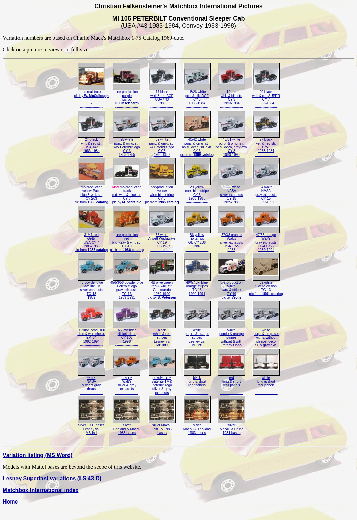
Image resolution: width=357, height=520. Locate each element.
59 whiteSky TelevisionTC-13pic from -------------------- (266, 288)
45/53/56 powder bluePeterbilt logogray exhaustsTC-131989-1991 (126, 288)
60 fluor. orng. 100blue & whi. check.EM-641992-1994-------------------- (91, 336)
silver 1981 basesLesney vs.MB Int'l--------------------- (91, 431)
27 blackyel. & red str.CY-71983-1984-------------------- (266, 146)
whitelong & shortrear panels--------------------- (266, 384)
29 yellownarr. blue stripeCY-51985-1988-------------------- (197, 193)
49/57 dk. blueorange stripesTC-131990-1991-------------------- (197, 288)
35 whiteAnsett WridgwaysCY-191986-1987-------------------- (162, 241)
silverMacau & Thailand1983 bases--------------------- (197, 431)
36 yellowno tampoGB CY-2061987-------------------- (197, 241)
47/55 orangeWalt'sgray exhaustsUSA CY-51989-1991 (266, 241)
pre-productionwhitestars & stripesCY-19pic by (231, 288)
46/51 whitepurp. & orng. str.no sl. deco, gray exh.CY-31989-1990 (231, 146)
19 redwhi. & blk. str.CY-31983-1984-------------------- (231, 98)
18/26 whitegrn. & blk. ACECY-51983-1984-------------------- (197, 98)
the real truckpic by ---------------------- (91, 98)
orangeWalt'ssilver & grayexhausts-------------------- (126, 384)
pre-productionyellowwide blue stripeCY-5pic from (161, 193)
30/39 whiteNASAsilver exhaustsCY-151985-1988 (231, 193)
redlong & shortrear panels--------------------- (231, 384)
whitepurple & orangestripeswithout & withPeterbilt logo (231, 336)
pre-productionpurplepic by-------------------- (126, 98)
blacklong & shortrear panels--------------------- (197, 384)
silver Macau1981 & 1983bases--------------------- (162, 431)
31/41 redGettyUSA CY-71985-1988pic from (91, 241)
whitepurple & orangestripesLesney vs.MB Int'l (197, 336)
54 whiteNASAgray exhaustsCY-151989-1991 (266, 193)
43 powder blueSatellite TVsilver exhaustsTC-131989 (91, 288)
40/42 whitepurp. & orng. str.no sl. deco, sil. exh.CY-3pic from (197, 146)
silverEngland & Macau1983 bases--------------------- (126, 431)
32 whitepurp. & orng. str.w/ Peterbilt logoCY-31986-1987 (162, 146)
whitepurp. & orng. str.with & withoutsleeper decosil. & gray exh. (266, 336)
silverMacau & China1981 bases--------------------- (231, 431)
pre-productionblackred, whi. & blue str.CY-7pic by (126, 193)
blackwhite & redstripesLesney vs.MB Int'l (162, 336)
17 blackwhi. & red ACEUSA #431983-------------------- (162, 98)
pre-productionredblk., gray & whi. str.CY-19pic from (127, 241)
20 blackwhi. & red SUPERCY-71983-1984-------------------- (266, 98)
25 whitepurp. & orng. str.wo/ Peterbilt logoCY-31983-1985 (126, 146)
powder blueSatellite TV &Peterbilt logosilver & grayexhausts (162, 384)
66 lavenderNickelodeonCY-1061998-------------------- (126, 336)
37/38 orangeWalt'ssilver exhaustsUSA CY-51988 (231, 241)
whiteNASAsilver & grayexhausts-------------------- (91, 384)
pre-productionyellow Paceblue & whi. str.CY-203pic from (91, 193)
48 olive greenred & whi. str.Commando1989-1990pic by (162, 288)
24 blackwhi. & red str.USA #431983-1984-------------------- (91, 146)
